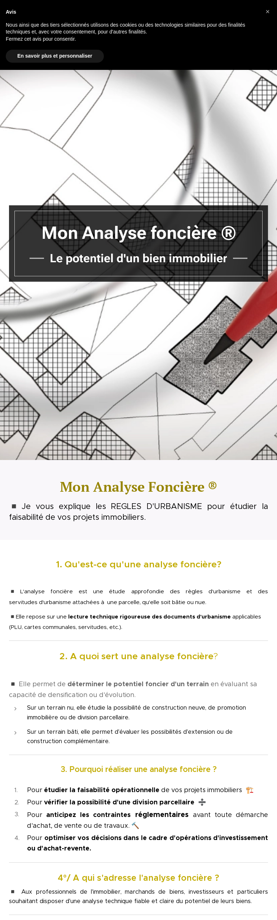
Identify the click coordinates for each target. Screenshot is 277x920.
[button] (267, 11)
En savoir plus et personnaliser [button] (54, 56)
